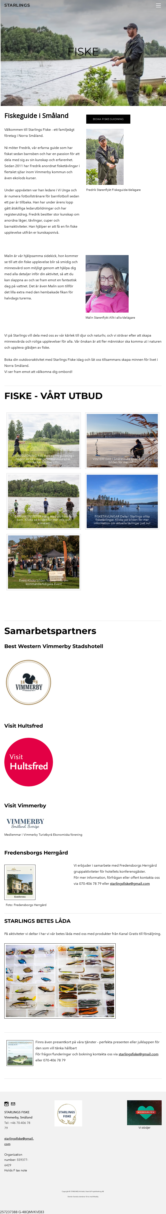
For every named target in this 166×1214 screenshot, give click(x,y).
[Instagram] (6, 1104)
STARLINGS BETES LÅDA (37, 921)
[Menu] (158, 5)
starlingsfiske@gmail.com (130, 884)
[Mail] (13, 1104)
